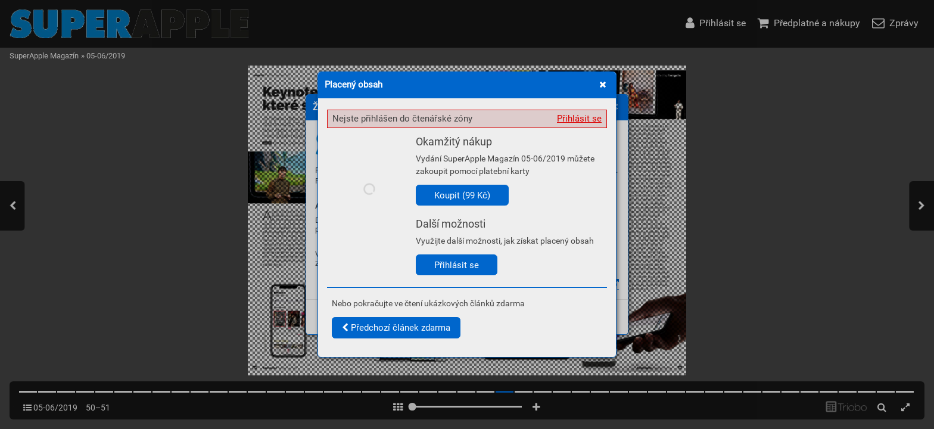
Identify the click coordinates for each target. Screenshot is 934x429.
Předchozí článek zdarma (396, 327)
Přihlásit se (579, 118)
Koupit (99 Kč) (462, 195)
